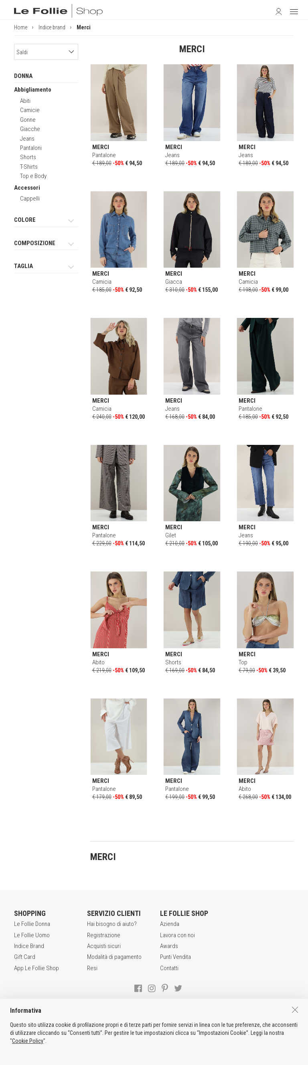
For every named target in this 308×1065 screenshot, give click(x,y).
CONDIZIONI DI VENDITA (78, 1040)
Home (20, 27)
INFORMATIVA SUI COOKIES (217, 1040)
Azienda (169, 924)
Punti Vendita (175, 957)
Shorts (28, 157)
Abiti (25, 100)
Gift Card (24, 957)
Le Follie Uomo (32, 935)
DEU (174, 1057)
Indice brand (51, 27)
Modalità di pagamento (114, 957)
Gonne (28, 119)
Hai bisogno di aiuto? (112, 924)
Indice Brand (29, 946)
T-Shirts (29, 166)
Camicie (30, 110)
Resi (92, 968)
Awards (169, 946)
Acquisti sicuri (104, 946)
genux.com (131, 1057)
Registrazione (103, 935)
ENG (164, 1057)
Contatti (169, 968)
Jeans (27, 138)
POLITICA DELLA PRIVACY (146, 1040)
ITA (155, 1057)
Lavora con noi (177, 935)
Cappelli (30, 198)
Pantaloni (31, 148)
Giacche (30, 129)
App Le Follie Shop (36, 968)
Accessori (27, 187)
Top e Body (33, 176)
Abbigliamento (32, 89)
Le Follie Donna (32, 924)
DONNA (23, 76)
